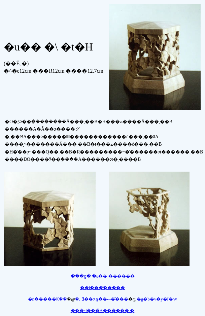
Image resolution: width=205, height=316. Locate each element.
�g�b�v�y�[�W (157, 299)
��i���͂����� (102, 287)
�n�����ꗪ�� (47, 299)
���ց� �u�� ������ (103, 276)
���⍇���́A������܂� (102, 310)
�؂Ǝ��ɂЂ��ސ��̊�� (101, 299)
